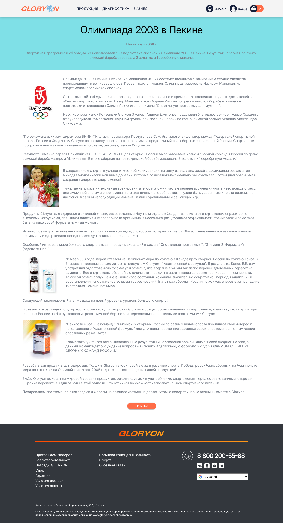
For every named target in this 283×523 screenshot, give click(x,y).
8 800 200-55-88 (221, 456)
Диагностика (115, 8)
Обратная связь (112, 465)
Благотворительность (53, 460)
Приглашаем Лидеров (53, 455)
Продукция (87, 8)
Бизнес (140, 8)
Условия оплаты (48, 486)
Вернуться (142, 405)
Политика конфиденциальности (125, 455)
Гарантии (42, 475)
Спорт (40, 470)
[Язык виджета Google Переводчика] (222, 476)
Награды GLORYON (51, 465)
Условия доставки (50, 480)
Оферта (105, 460)
